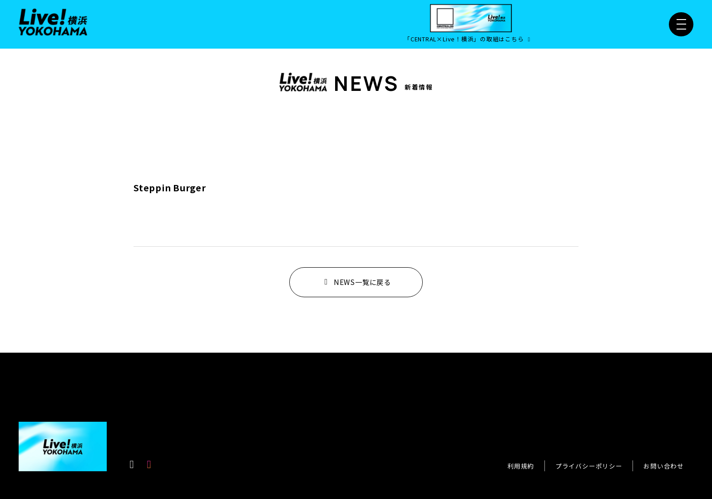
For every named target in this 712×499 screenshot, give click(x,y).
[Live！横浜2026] (53, 21)
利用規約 (520, 465)
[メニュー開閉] (681, 24)
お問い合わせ (663, 465)
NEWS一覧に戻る (356, 282)
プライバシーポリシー (589, 465)
